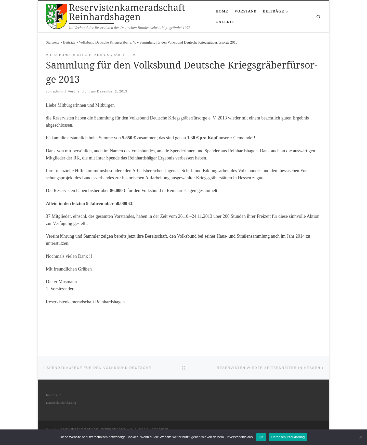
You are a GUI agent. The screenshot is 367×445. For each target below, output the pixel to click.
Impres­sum (53, 395)
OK (261, 437)
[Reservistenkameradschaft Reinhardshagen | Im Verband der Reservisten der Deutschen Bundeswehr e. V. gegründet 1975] (56, 15)
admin (58, 91)
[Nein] (360, 437)
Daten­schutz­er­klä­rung (61, 402)
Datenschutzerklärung (288, 437)
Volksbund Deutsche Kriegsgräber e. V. (107, 42)
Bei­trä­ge (69, 42)
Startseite (52, 42)
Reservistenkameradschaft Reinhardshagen (92, 429)
